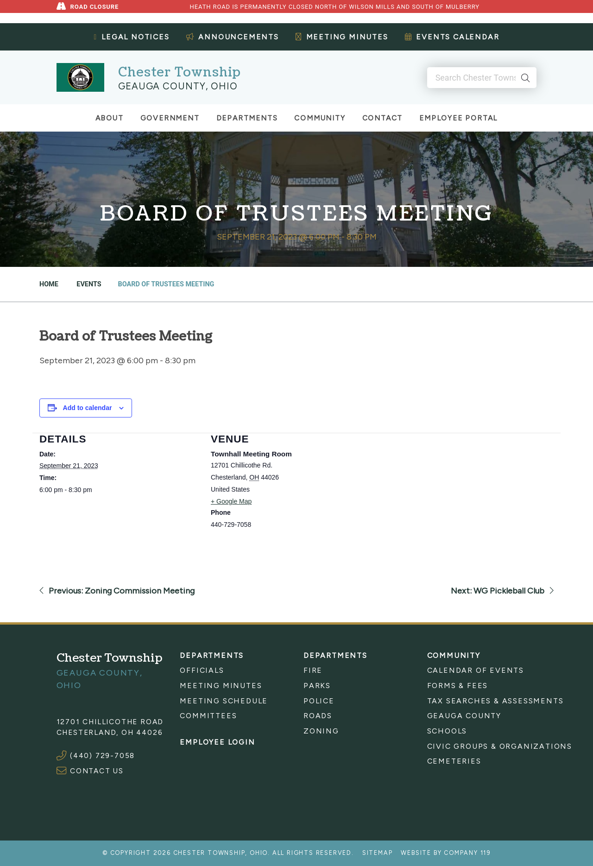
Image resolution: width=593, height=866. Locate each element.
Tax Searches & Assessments (482, 700)
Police (318, 700)
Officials (202, 670)
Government (170, 118)
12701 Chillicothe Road (110, 721)
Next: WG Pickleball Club (502, 591)
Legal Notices (132, 36)
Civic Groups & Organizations (482, 746)
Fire (312, 670)
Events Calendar (452, 36)
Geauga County (464, 715)
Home (48, 284)
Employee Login (217, 742)
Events (88, 284)
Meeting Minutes (342, 36)
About (109, 118)
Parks (317, 685)
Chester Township (179, 73)
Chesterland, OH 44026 (110, 732)
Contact (382, 118)
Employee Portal (458, 118)
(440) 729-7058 (102, 755)
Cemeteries (454, 761)
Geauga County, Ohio (178, 85)
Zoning (321, 731)
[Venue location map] (431, 497)
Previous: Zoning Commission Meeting (117, 591)
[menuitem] (235, 670)
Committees (208, 715)
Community (319, 118)
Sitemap (377, 852)
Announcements (232, 36)
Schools (447, 731)
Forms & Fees (457, 685)
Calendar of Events (475, 670)
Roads (317, 715)
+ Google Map (231, 501)
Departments (247, 118)
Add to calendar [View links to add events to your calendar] (87, 407)
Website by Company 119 (446, 852)
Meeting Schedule (224, 700)
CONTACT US (97, 770)
